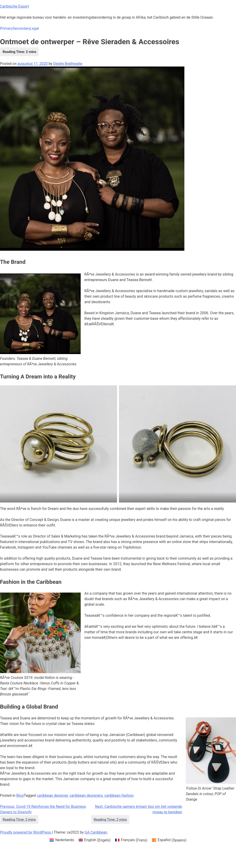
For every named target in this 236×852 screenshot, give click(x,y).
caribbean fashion (119, 795)
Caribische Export (14, 6)
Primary (6, 28)
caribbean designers (86, 795)
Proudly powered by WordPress (26, 832)
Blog (20, 795)
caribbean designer (52, 795)
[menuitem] (61, 840)
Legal (34, 28)
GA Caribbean (96, 832)
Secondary (21, 28)
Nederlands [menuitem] (64, 840)
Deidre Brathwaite (67, 63)
